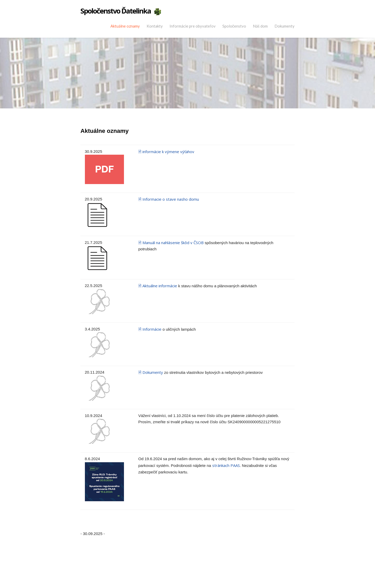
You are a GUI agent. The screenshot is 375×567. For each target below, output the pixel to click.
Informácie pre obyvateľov (192, 26)
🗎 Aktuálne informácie (157, 285)
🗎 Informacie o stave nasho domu (168, 199)
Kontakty (155, 26)
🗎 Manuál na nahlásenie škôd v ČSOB (171, 242)
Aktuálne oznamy (125, 26)
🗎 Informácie (149, 329)
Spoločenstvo (234, 26)
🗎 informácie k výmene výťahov (166, 151)
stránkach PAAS (226, 465)
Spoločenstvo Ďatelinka (115, 11)
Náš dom (260, 26)
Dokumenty (284, 26)
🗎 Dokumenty (150, 372)
